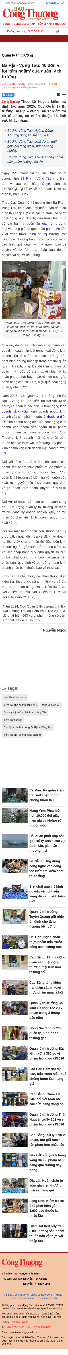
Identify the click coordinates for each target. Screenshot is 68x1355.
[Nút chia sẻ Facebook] (30, 95)
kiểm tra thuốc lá (13, 719)
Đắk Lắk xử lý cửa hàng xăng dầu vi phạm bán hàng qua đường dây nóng (47, 1162)
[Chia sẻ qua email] (58, 95)
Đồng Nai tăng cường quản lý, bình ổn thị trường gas (45, 1033)
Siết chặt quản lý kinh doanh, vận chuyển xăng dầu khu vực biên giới (47, 894)
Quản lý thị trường (17, 55)
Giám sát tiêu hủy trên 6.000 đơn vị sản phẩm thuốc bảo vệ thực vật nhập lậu (46, 1233)
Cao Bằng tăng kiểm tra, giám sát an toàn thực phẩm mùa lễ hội (46, 987)
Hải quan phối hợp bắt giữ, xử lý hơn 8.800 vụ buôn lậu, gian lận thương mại (47, 843)
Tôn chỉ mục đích (47, 1298)
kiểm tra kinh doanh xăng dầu (20, 704)
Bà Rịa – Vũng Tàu (35, 178)
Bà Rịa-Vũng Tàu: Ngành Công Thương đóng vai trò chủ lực (30, 133)
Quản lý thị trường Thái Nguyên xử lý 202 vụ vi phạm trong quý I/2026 (47, 1119)
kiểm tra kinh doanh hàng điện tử (22, 734)
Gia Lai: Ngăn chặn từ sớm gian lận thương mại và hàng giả (46, 1185)
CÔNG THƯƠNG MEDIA (16, 24)
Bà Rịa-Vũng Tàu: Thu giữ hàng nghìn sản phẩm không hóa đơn (35, 159)
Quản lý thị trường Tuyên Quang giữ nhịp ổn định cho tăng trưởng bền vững (46, 919)
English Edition (55, 3)
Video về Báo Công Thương (46, 1294)
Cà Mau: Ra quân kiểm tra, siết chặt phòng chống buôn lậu (46, 795)
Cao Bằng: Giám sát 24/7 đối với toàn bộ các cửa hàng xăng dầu (47, 1099)
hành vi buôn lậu (51, 704)
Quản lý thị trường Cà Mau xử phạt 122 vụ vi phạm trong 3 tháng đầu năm (46, 1010)
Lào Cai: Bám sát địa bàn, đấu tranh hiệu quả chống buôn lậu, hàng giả (47, 1076)
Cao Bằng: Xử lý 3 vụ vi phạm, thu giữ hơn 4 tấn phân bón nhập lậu (47, 1140)
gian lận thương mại (15, 697)
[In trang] (64, 94)
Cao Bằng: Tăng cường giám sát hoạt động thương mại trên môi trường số (47, 965)
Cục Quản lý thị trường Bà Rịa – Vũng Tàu (28, 727)
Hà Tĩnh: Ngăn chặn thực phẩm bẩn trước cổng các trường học (45, 942)
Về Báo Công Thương (16, 1294)
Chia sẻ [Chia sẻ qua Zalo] (8, 94)
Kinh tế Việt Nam (42, 24)
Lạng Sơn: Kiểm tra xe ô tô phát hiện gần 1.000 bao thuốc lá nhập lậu (46, 1208)
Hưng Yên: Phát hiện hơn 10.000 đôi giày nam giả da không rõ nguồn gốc (45, 818)
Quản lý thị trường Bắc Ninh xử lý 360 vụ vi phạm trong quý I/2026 (47, 1053)
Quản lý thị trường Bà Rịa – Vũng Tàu (25, 712)
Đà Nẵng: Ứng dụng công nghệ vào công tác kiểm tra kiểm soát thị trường (46, 868)
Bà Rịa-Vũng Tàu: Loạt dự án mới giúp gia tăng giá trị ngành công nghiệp (32, 146)
